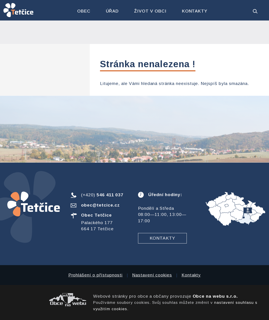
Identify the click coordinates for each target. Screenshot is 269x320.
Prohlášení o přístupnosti (95, 275)
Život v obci (150, 11)
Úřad (112, 11)
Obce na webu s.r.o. (215, 296)
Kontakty (195, 11)
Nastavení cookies (152, 275)
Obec (83, 11)
